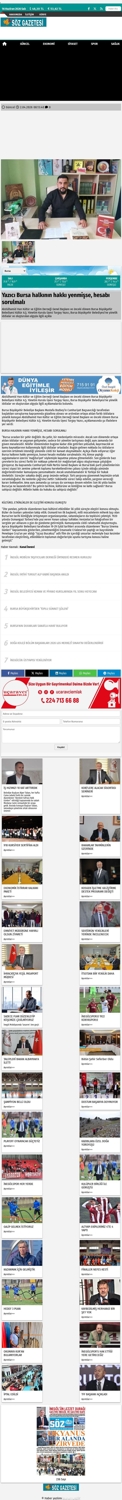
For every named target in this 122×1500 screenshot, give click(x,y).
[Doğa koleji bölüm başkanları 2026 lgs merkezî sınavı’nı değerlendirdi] (61, 643)
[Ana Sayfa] (4, 43)
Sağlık (115, 44)
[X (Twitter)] (94, 9)
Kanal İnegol (27, 547)
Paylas (13, 673)
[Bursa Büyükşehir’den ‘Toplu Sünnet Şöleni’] (61, 608)
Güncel (24, 44)
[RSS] (101, 9)
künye (42, 14)
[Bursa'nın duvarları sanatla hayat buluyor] (61, 625)
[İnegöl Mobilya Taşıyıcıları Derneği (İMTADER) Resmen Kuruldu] (61, 557)
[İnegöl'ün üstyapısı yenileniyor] (61, 660)
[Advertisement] (61, 75)
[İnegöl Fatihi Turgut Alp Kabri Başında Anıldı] (61, 574)
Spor (94, 44)
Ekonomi (49, 44)
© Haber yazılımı (61, 1498)
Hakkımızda (15, 14)
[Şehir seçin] (14, 271)
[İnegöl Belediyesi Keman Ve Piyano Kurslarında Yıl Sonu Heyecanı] (61, 591)
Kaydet (61, 747)
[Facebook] (89, 9)
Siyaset (73, 44)
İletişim (29, 14)
